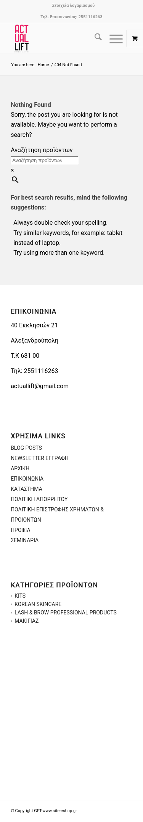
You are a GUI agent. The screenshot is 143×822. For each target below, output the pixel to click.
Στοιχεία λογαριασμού (73, 5)
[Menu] (112, 38)
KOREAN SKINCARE (37, 604)
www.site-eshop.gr (59, 810)
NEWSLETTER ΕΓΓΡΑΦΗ (40, 458)
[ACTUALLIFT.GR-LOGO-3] (59, 38)
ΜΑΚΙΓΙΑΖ (26, 621)
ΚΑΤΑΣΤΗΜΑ (26, 489)
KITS (20, 596)
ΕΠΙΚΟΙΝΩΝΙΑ (27, 479)
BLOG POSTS (26, 448)
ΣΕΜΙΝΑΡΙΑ (25, 540)
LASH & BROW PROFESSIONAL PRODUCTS (65, 612)
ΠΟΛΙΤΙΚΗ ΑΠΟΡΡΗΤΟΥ (39, 499)
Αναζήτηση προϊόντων (41, 150)
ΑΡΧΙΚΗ (20, 468)
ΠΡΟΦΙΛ (21, 530)
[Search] (94, 38)
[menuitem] (73, 6)
